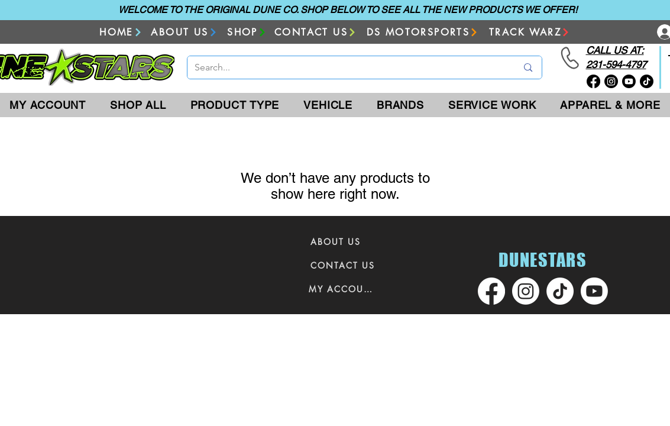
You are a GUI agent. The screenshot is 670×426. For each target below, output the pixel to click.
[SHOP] (247, 32)
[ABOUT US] (184, 32)
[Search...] (347, 67)
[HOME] (121, 32)
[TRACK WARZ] (529, 32)
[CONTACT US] (315, 32)
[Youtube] (629, 81)
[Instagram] (611, 81)
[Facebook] (593, 81)
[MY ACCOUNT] (343, 289)
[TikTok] (646, 81)
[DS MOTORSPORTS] (423, 32)
